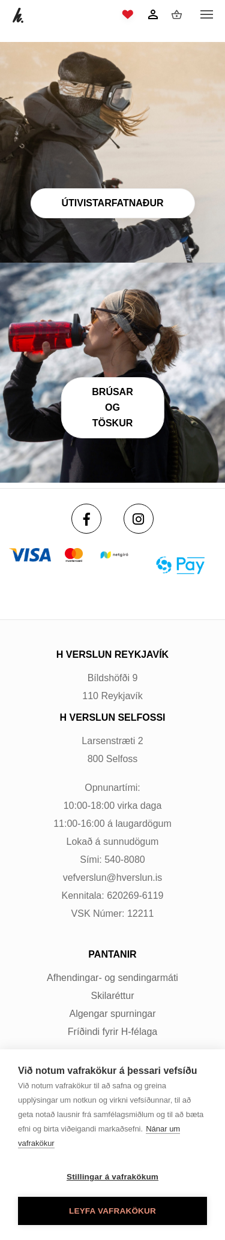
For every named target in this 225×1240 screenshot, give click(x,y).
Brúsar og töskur (112, 407)
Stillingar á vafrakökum (112, 1176)
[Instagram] (139, 519)
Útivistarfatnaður (112, 203)
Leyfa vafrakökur (112, 1210)
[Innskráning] (152, 14)
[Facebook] (86, 519)
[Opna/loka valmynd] (206, 15)
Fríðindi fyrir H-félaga (112, 1032)
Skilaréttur (112, 996)
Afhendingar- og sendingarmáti (112, 978)
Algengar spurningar (112, 1014)
